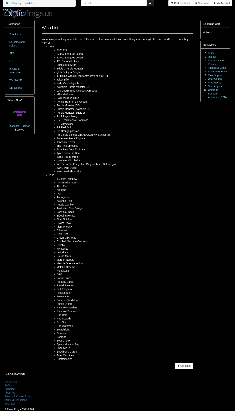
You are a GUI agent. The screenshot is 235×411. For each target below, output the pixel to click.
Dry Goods (15, 87)
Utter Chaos (215, 78)
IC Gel (211, 53)
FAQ (7, 385)
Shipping (10, 388)
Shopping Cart (211, 23)
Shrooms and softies (17, 43)
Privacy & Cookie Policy (18, 396)
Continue (184, 365)
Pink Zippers (215, 75)
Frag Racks (214, 82)
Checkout (202, 3)
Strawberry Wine (217, 71)
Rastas (212, 56)
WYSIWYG (15, 80)
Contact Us (11, 381)
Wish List (10, 403)
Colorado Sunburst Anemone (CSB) (217, 93)
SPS (12, 53)
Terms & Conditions (16, 400)
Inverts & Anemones (15, 70)
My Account (221, 3)
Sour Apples (215, 86)
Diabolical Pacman (19, 125)
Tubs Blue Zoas (217, 67)
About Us (10, 392)
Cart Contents (180, 3)
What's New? (15, 100)
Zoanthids (15, 34)
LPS (11, 61)
